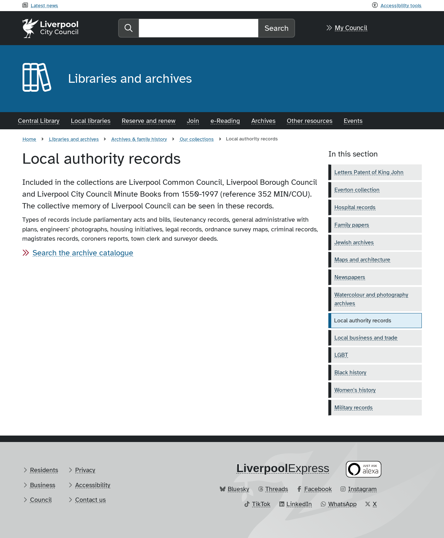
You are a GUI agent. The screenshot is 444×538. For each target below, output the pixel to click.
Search (277, 28)
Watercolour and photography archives (371, 299)
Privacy (85, 470)
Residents (44, 470)
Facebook (318, 489)
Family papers (351, 225)
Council (41, 500)
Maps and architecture (362, 259)
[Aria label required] (39, 79)
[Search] (199, 28)
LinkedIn (299, 504)
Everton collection (357, 189)
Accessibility (92, 485)
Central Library (38, 121)
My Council (351, 28)
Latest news (44, 5)
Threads (276, 489)
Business (42, 485)
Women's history (355, 390)
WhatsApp (342, 504)
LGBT (341, 355)
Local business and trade (365, 337)
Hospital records (355, 207)
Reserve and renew (148, 121)
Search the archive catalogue (83, 253)
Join (193, 121)
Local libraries (90, 121)
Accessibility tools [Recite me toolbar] (401, 5)
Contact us (90, 500)
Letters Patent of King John (369, 172)
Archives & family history (139, 139)
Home (29, 139)
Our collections (197, 139)
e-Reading (225, 121)
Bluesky (238, 489)
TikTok (261, 504)
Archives (263, 121)
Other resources (309, 121)
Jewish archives (354, 242)
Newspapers (349, 277)
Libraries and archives (74, 139)
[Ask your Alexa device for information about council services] (363, 469)
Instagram (362, 489)
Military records (353, 407)
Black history (350, 372)
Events (353, 121)
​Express (282, 468)
